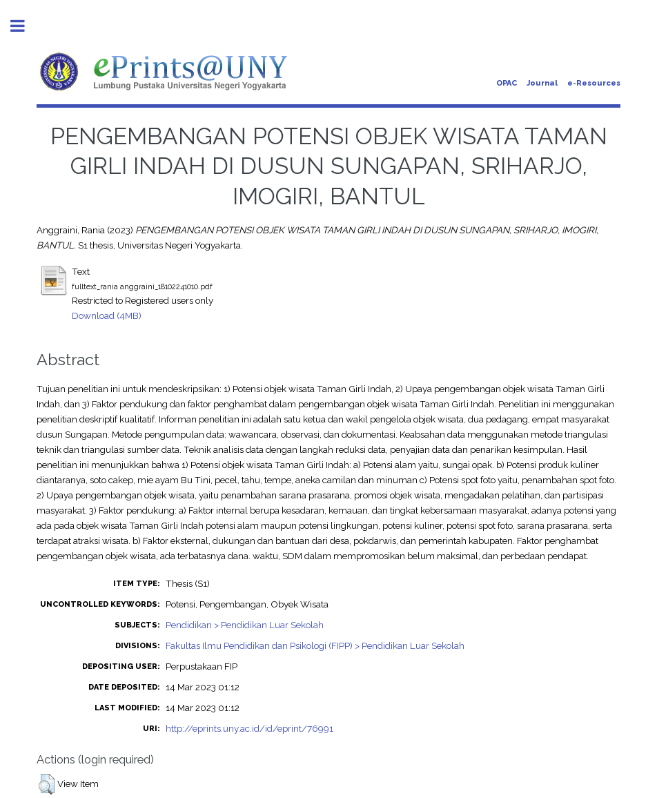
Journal (542, 83)
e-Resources (593, 83)
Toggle (25, 26)
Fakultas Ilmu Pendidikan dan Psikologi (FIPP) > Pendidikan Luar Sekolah (315, 645)
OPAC (506, 83)
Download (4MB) (106, 315)
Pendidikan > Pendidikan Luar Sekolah (245, 624)
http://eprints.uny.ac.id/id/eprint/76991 (249, 728)
